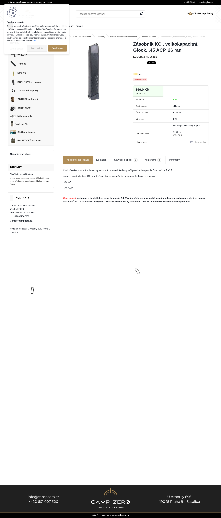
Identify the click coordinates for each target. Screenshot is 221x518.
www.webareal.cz (120, 515)
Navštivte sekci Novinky (21, 174)
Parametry (174, 160)
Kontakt (79, 26)
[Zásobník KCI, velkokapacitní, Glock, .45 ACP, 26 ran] (93, 71)
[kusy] (107, 305)
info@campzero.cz (22, 221)
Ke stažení (101, 160)
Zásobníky (100, 37)
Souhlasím (57, 48)
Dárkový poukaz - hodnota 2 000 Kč (189, 267)
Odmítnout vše (37, 48)
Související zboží (126, 160)
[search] (141, 13)
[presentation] (64, 266)
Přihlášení (190, 2)
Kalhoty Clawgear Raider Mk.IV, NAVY (37, 309)
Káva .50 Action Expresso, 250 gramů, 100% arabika (117, 283)
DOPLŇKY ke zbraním (81, 37)
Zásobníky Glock (149, 37)
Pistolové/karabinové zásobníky (123, 37)
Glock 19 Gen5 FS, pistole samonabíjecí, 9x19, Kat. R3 (79, 277)
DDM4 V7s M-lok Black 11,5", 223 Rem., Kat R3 (153, 266)
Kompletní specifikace (78, 160)
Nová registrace (206, 2)
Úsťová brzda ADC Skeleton (39, 254)
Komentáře (153, 160)
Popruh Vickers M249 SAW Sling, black (38, 281)
